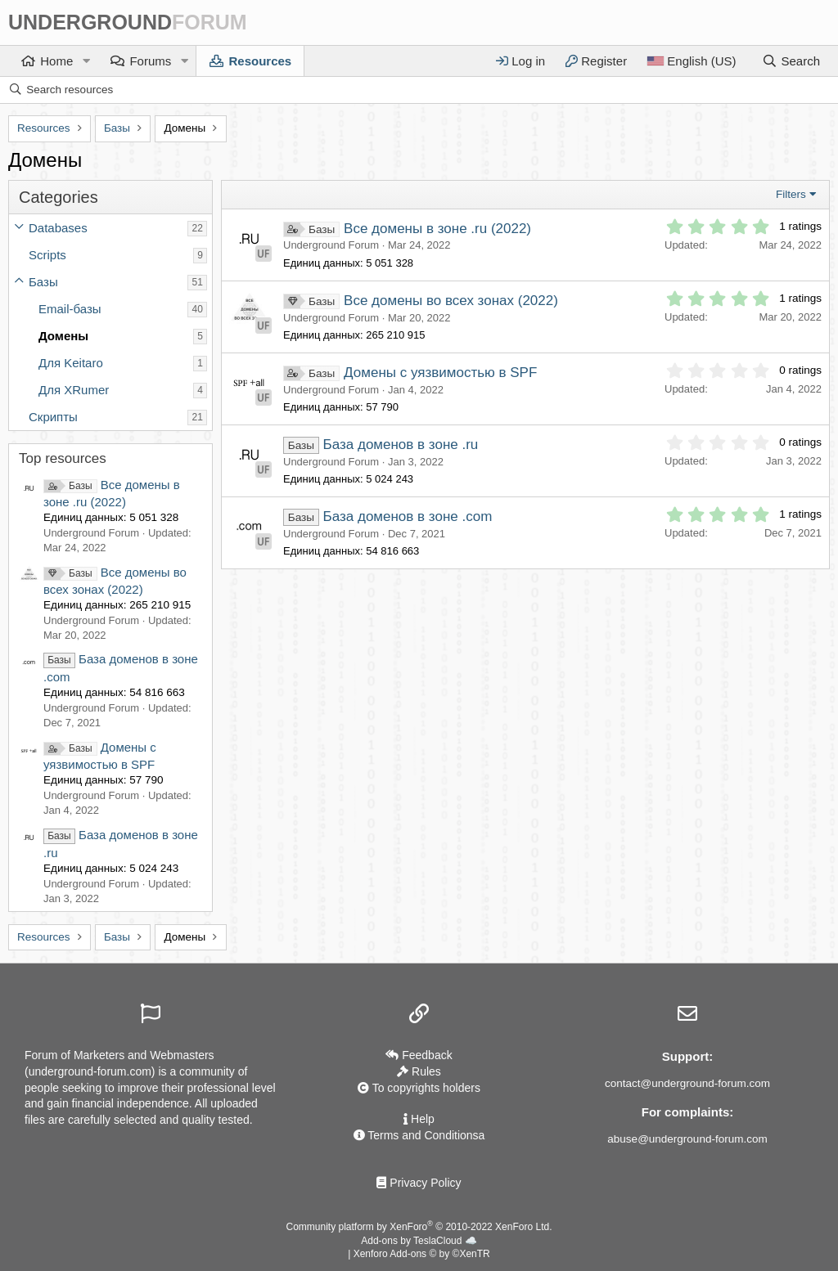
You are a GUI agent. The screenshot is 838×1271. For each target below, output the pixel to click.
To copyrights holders (419, 1087)
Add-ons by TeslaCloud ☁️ (419, 1240)
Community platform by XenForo (419, 1227)
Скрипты (53, 417)
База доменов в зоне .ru (401, 444)
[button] (85, 61)
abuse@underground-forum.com (687, 1139)
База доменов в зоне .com (408, 516)
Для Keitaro (70, 363)
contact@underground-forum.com (687, 1083)
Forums (150, 61)
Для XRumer (73, 390)
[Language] (691, 61)
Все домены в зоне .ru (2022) (437, 228)
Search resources (69, 89)
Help (419, 1118)
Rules (419, 1071)
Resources (259, 61)
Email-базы (69, 309)
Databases (58, 228)
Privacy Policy (418, 1182)
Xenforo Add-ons (422, 1254)
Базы (43, 282)
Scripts (47, 255)
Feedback (418, 1055)
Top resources (62, 458)
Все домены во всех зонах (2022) (451, 300)
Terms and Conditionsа (419, 1135)
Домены (63, 336)
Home (56, 61)
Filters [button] (791, 194)
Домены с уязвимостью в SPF (440, 372)
